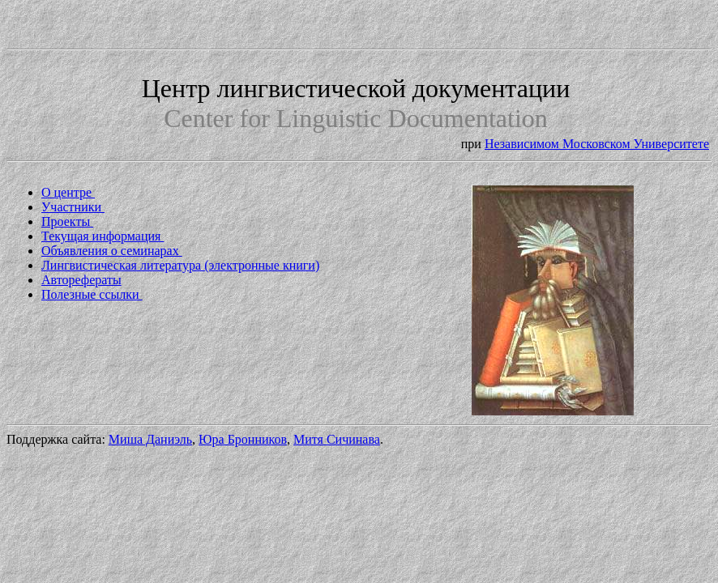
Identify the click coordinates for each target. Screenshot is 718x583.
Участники (73, 207)
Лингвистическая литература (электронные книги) (180, 265)
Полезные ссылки (92, 294)
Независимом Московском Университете (597, 144)
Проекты (67, 221)
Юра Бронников (243, 439)
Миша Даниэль (150, 439)
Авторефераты (81, 280)
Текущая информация (102, 236)
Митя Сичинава (336, 439)
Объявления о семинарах (111, 250)
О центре (68, 192)
